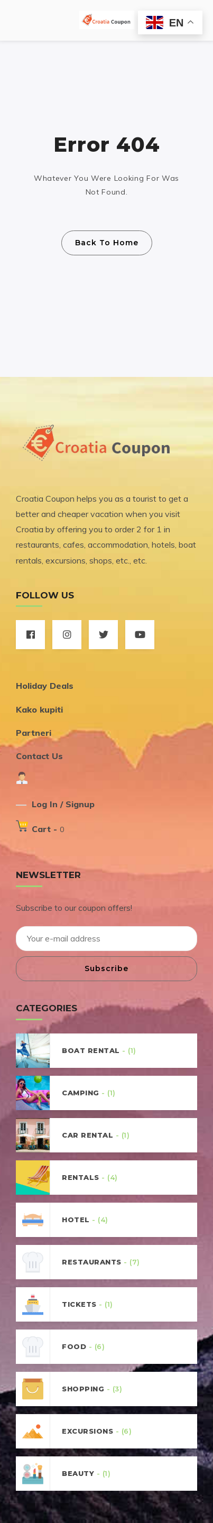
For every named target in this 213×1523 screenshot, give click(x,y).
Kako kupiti (39, 709)
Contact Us (39, 756)
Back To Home (106, 242)
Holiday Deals (44, 685)
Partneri (33, 732)
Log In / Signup (63, 804)
